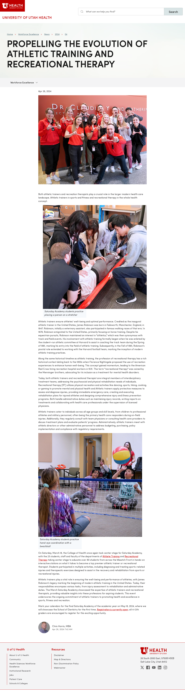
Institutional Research (20, 670)
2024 (57, 34)
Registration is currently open (112, 609)
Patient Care (15, 679)
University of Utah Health (27, 17)
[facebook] (148, 667)
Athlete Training (111, 556)
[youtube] (154, 667)
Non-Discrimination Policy (66, 663)
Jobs (11, 675)
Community (15, 659)
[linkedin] (159, 667)
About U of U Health (19, 655)
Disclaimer (59, 655)
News (47, 34)
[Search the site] (121, 11)
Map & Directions (62, 659)
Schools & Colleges (18, 683)
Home (10, 34)
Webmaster (59, 667)
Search (173, 12)
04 (66, 34)
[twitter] (142, 667)
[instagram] (165, 667)
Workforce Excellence (28, 34)
